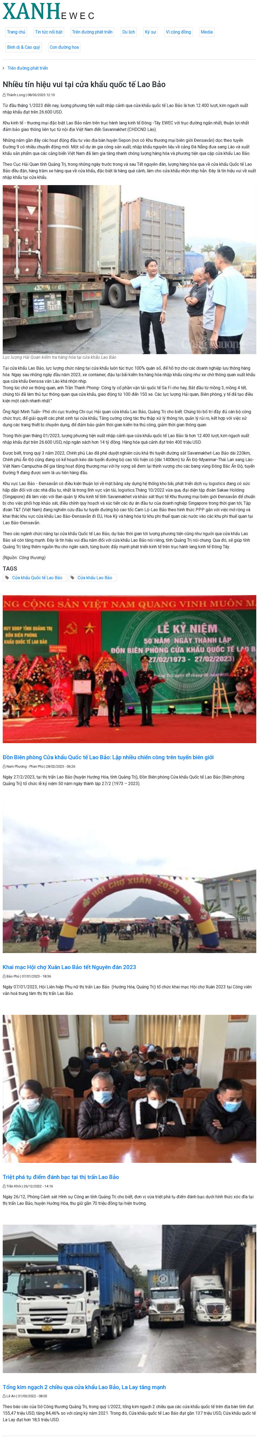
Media (207, 32)
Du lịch (128, 32)
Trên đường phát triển (92, 32)
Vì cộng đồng (178, 32)
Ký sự (150, 32)
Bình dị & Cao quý (23, 47)
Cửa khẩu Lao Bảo (95, 577)
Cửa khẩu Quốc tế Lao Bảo (37, 577)
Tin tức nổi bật (48, 32)
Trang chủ (16, 32)
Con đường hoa (64, 47)
